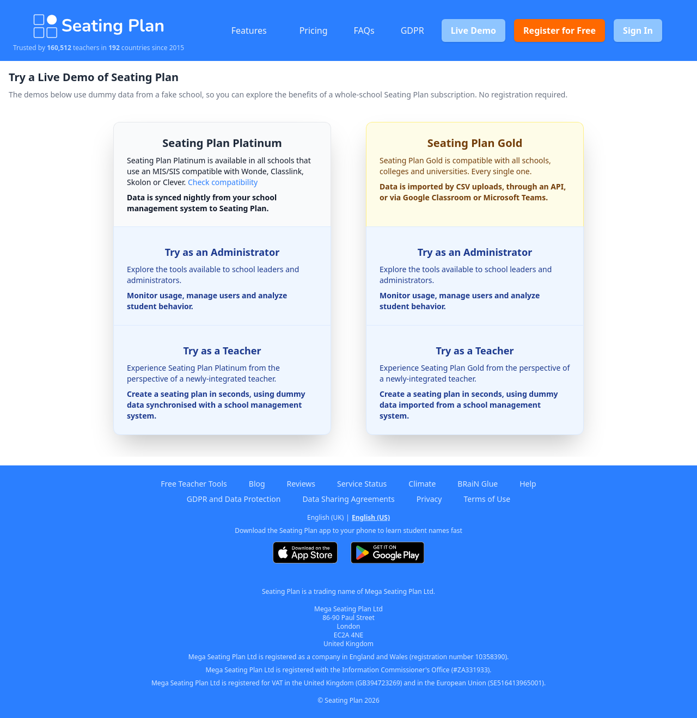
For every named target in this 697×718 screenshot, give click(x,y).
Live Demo (473, 30)
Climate (422, 483)
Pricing (313, 30)
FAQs (364, 30)
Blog (257, 483)
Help (527, 483)
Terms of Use (486, 499)
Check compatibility (223, 182)
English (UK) (325, 517)
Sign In (638, 30)
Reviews (301, 483)
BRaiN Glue (477, 483)
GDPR (412, 30)
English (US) (371, 517)
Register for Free (559, 30)
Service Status (362, 483)
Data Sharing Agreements (348, 499)
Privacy (429, 499)
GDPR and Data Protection (234, 499)
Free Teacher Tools (194, 483)
